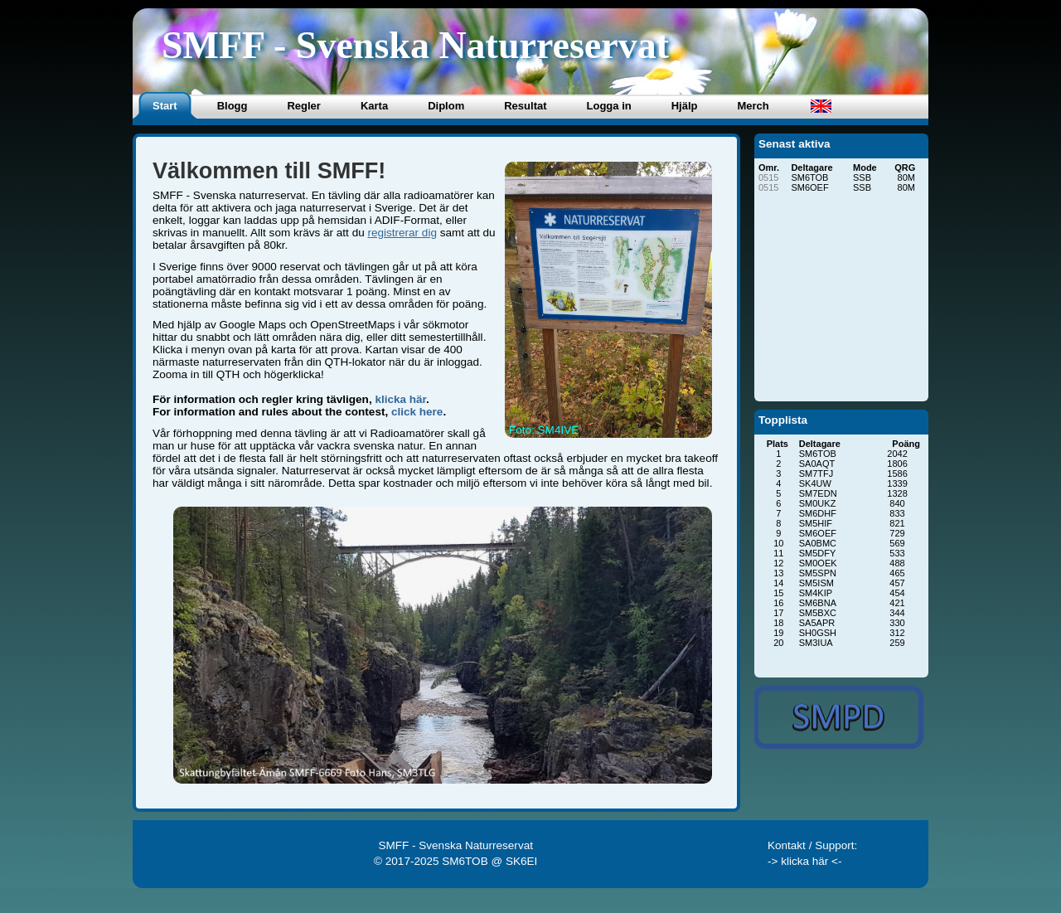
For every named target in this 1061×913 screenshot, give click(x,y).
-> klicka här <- (805, 861)
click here (417, 412)
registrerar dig (401, 232)
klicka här (400, 399)
